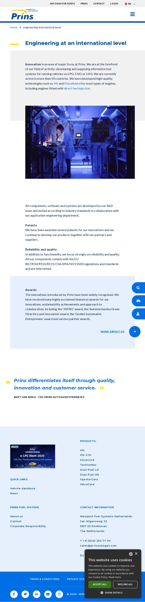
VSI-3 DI (85, 454)
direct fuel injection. (77, 88)
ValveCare (87, 484)
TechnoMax (88, 464)
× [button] (136, 553)
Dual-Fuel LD (89, 469)
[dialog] (113, 573)
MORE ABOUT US (112, 331)
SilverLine (87, 459)
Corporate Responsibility (28, 526)
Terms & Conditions (44, 579)
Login (114, 3)
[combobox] (131, 554)
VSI (56, 83)
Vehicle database (22, 488)
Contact (99, 3)
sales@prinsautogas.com (98, 545)
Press (84, 3)
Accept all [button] (100, 584)
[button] (112, 592)
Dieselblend (72, 83)
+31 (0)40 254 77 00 (96, 540)
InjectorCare (89, 479)
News (14, 493)
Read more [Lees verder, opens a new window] (115, 577)
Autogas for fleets (62, 3)
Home (13, 27)
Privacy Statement (81, 579)
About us (16, 516)
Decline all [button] (125, 584)
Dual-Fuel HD (89, 474)
